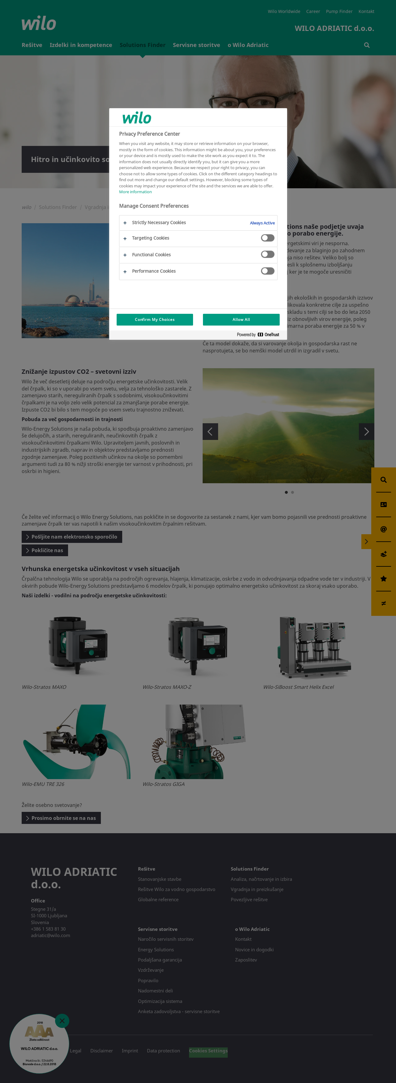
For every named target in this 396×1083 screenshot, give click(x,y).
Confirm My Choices (155, 319)
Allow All (241, 319)
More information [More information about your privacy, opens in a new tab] (135, 191)
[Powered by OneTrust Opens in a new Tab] (260, 336)
